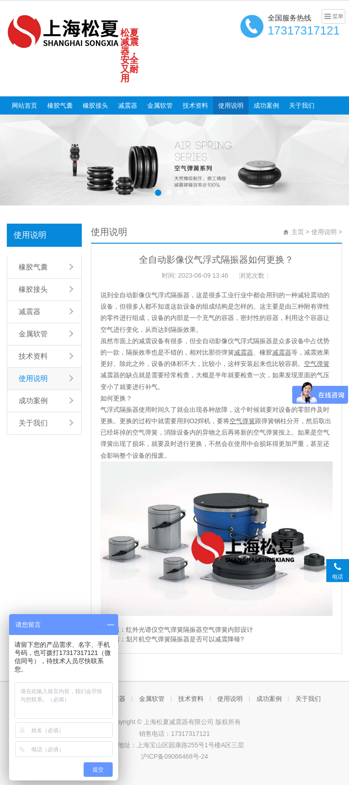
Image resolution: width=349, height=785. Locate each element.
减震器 (127, 105)
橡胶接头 (95, 105)
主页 (297, 231)
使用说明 (231, 105)
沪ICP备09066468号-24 (174, 756)
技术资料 (195, 105)
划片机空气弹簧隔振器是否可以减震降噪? (185, 639)
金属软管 (160, 105)
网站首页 (24, 105)
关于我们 (301, 105)
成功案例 (266, 105)
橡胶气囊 (60, 105)
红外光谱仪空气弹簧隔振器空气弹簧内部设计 (189, 629)
